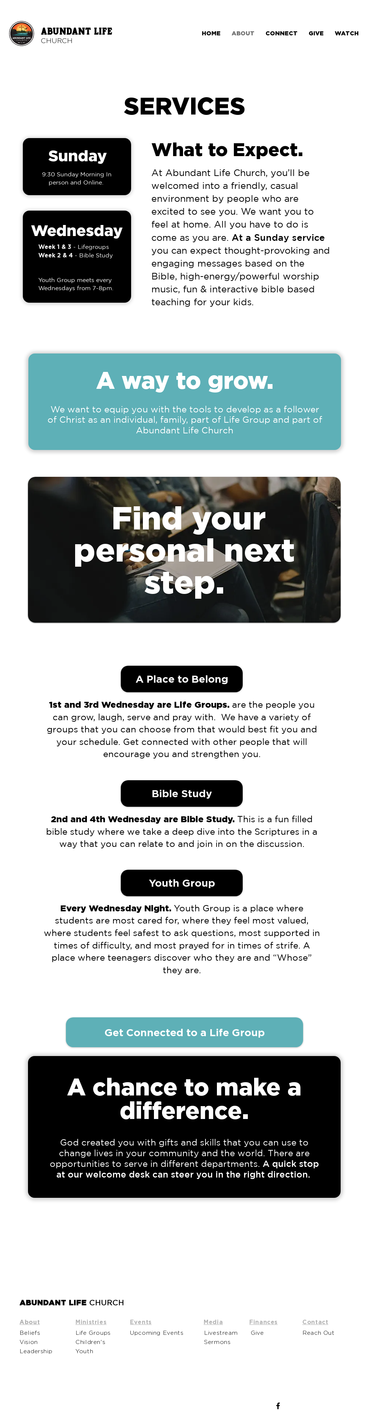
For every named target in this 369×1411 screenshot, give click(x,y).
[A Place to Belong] (182, 679)
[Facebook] (278, 1405)
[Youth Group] (182, 883)
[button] (182, 793)
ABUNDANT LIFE (77, 31)
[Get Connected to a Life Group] (184, 1032)
